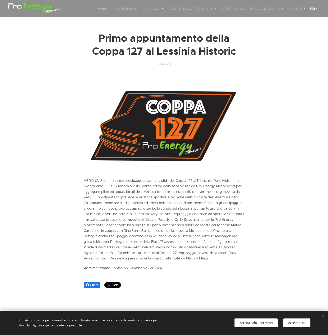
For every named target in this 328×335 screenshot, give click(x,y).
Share (92, 285)
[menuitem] (99, 8)
